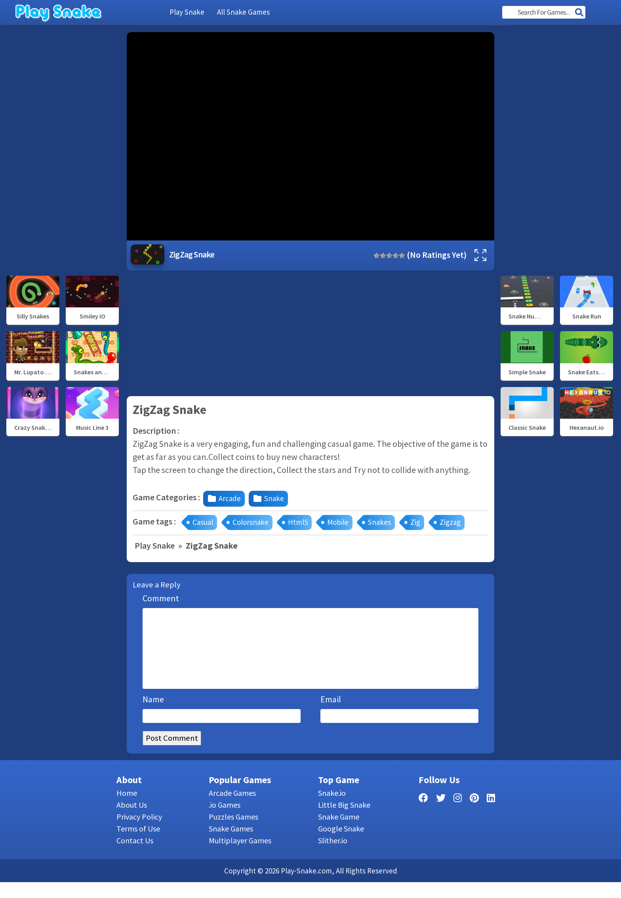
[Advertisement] (63, 151)
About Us (131, 821)
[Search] (579, 13)
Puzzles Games (233, 832)
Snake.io (332, 809)
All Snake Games (243, 12)
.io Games (224, 821)
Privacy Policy (139, 832)
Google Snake (341, 844)
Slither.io (332, 856)
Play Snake (187, 12)
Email (332, 715)
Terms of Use (138, 844)
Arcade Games (232, 809)
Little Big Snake (344, 821)
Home (126, 809)
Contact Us (134, 856)
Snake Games (231, 844)
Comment (163, 598)
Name (155, 715)
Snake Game (338, 832)
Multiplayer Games (240, 856)
